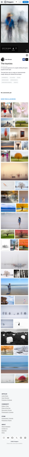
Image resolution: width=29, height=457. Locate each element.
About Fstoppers (6, 426)
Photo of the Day (6, 408)
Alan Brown (8, 59)
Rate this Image (6, 48)
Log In (20, 1)
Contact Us (4, 428)
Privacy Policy (10, 443)
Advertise (4, 430)
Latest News (5, 396)
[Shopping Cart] (16, 1)
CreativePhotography (7, 82)
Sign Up (25, 1)
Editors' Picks (5, 406)
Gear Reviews (5, 398)
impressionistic (14, 80)
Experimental (5, 77)
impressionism (5, 80)
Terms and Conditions (17, 443)
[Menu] (2, 2)
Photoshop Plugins (6, 420)
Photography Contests (7, 412)
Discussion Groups (7, 410)
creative (16, 82)
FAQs (3, 432)
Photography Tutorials (7, 418)
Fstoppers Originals (7, 400)
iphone (18, 77)
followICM (12, 77)
